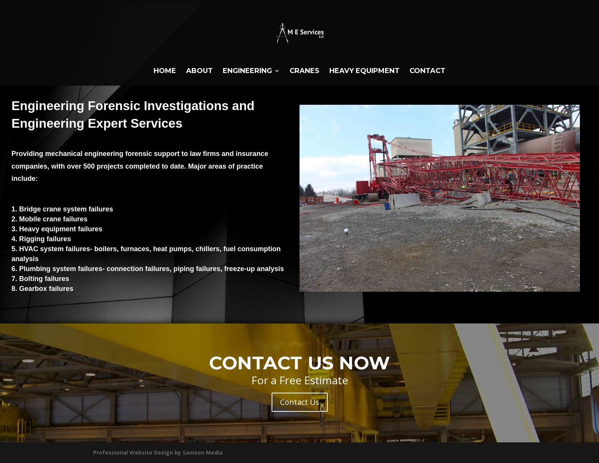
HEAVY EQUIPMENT (364, 71)
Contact (427, 71)
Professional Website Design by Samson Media (158, 452)
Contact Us (299, 402)
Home (165, 71)
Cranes (304, 71)
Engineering (247, 71)
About (199, 71)
